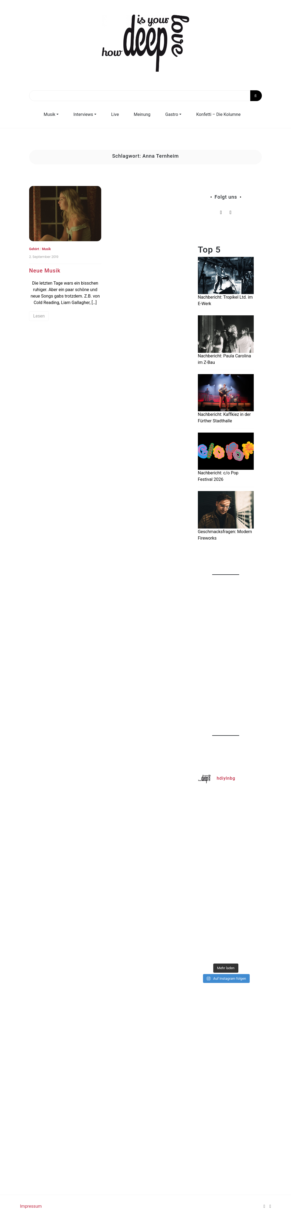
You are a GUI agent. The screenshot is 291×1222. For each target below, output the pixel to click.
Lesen (39, 316)
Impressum (31, 1206)
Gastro (171, 114)
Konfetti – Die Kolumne (218, 114)
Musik (49, 114)
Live (115, 114)
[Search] (145, 95)
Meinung (142, 114)
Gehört (34, 249)
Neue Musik (44, 270)
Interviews (83, 114)
